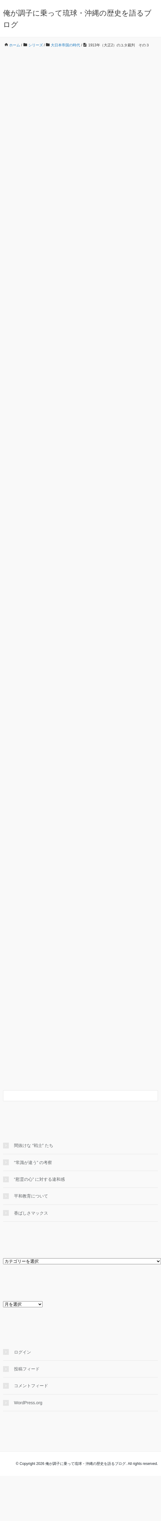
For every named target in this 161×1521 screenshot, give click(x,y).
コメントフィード (31, 1385)
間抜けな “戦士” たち (33, 1145)
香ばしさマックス (31, 1213)
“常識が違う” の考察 (33, 1162)
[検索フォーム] (74, 1096)
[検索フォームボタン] (152, 1095)
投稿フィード (27, 1368)
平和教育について (31, 1196)
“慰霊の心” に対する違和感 (41, 1179)
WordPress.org (28, 1402)
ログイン (22, 1352)
